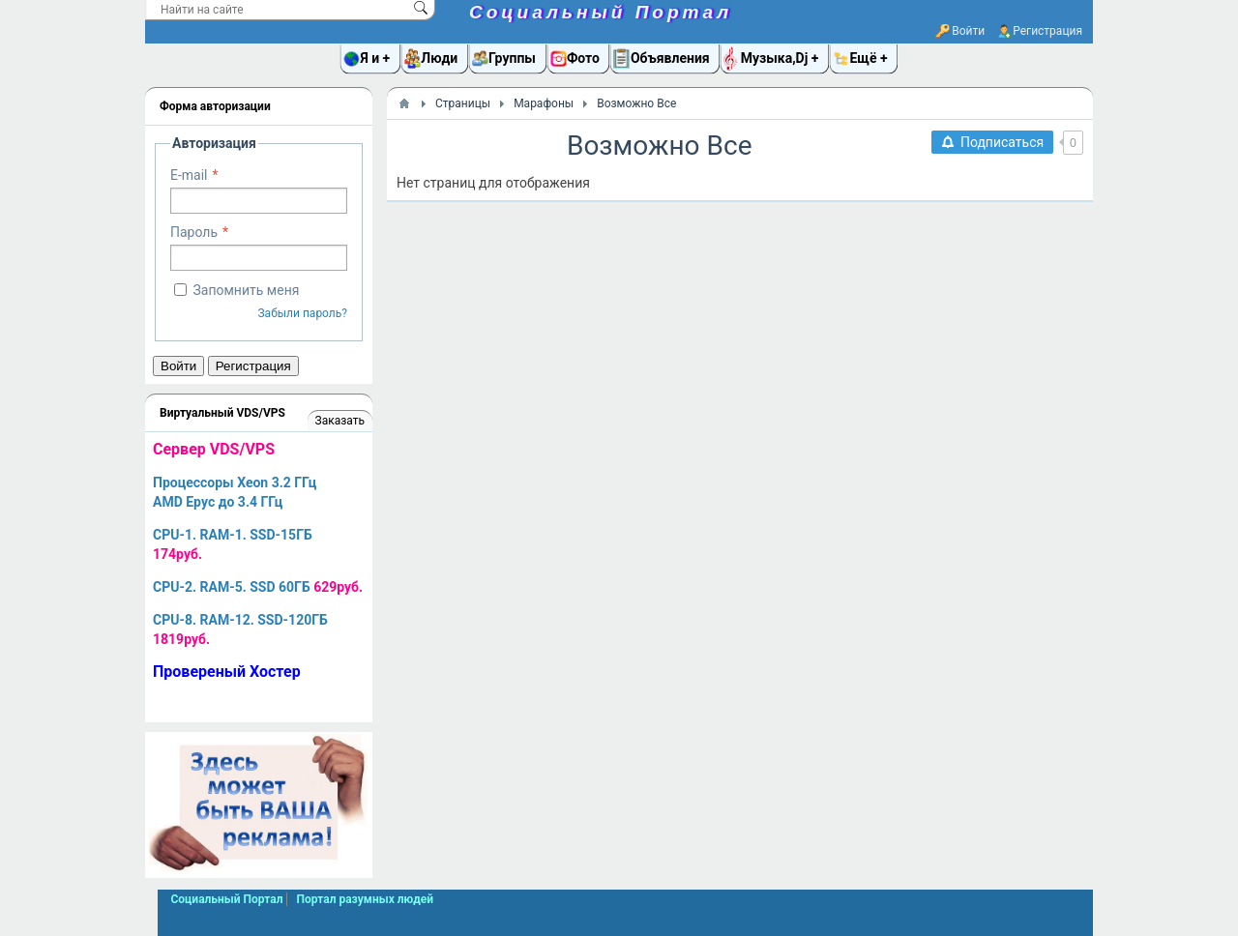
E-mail (189, 175)
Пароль (194, 232)
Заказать (340, 420)
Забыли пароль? (302, 313)
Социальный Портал (600, 12)
